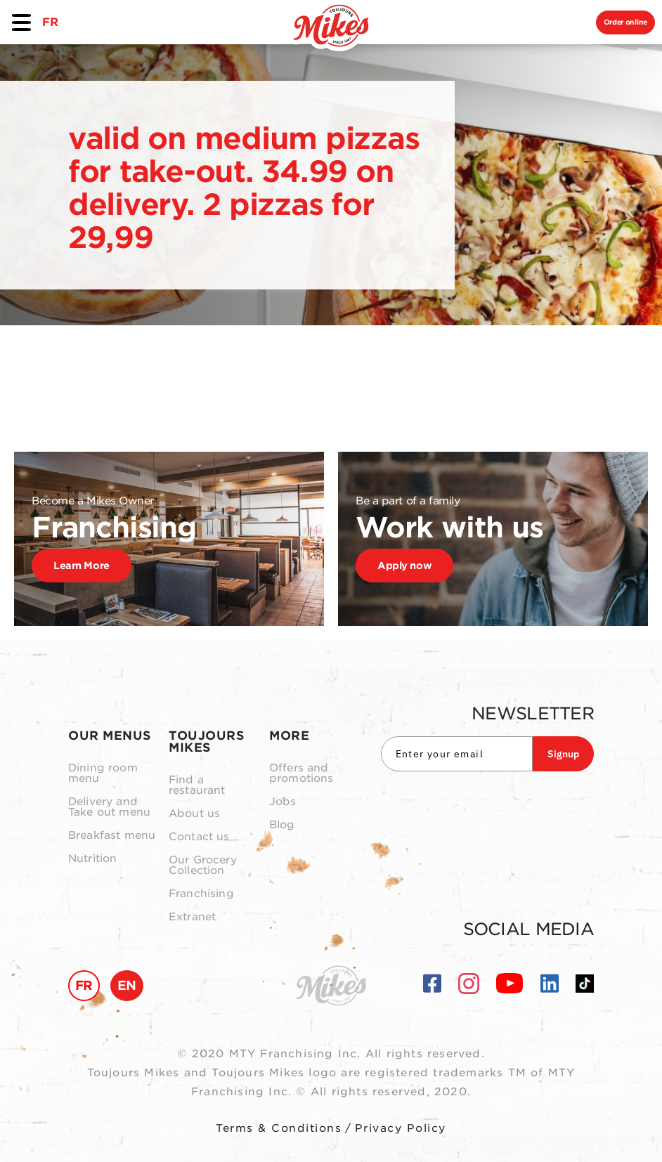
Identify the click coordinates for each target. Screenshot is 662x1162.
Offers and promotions (301, 773)
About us (194, 814)
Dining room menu (103, 773)
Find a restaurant (197, 785)
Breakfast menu (111, 835)
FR (50, 22)
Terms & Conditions (279, 1128)
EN (126, 985)
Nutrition (92, 859)
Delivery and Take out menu (109, 807)
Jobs (283, 802)
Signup (563, 754)
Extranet (192, 917)
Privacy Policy (400, 1128)
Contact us (199, 837)
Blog (282, 825)
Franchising (201, 894)
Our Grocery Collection (203, 865)
